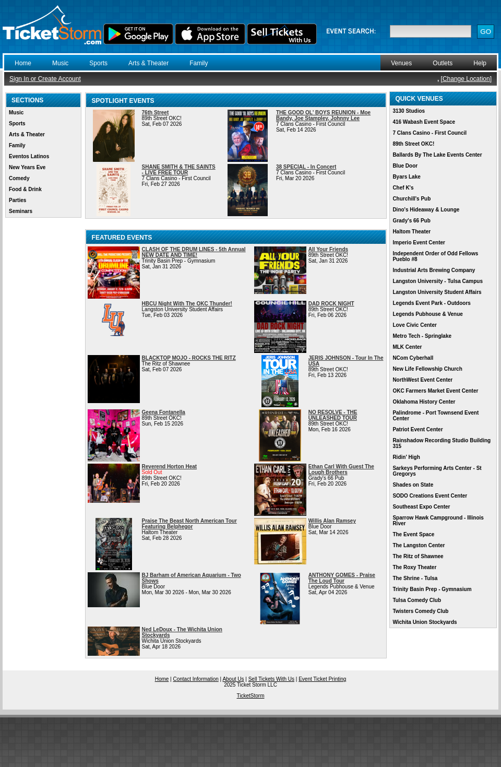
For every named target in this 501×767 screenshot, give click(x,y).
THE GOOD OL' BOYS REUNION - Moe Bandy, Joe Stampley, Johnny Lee (323, 115)
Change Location (466, 78)
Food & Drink (25, 189)
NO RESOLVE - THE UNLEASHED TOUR (332, 415)
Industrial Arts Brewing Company (433, 270)
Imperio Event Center (418, 242)
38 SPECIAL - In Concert (306, 167)
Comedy (19, 178)
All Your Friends (328, 249)
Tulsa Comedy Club (416, 600)
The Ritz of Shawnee (417, 556)
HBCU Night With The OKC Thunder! (187, 303)
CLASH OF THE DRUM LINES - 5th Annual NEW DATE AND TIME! (194, 252)
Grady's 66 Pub (411, 220)
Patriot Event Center (417, 429)
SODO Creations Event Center (429, 496)
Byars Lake (406, 177)
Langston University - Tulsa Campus (437, 281)
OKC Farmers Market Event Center (435, 391)
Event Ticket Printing (322, 679)
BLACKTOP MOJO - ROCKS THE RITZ (189, 358)
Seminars (20, 211)
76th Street (155, 112)
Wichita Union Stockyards (424, 622)
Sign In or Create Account (45, 78)
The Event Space (413, 534)
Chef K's (402, 188)
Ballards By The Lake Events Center (437, 155)
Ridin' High (406, 457)
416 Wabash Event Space (423, 122)
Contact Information (196, 679)
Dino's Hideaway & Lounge (425, 210)
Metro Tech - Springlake (421, 336)
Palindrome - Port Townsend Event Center (435, 415)
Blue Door (405, 166)
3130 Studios (408, 111)
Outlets (442, 63)
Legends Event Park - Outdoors (431, 303)
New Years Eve (27, 167)
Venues (401, 63)
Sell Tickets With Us (271, 679)
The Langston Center (418, 545)
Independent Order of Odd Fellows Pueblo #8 (435, 256)
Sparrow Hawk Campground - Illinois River (437, 520)
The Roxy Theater (414, 567)
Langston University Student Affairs (436, 292)
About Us (233, 679)
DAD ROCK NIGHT (331, 303)
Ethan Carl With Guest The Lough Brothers (341, 469)
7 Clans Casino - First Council (429, 133)
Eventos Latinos (29, 156)
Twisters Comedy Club (420, 611)
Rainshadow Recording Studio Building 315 (441, 443)
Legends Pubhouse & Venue (427, 314)
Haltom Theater (411, 231)
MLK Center (407, 347)
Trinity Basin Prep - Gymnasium (431, 589)
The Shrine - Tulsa (414, 578)
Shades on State (412, 485)
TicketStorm (251, 696)
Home (23, 63)
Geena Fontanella (163, 412)
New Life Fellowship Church (427, 369)
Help (479, 63)
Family (198, 63)
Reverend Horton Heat (169, 466)
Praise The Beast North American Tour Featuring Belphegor (189, 523)
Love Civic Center (414, 325)
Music (60, 63)
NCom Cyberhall (412, 358)
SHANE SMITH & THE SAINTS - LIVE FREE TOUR (179, 169)
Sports (98, 63)
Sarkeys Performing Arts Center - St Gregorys (436, 471)
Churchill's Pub (411, 199)
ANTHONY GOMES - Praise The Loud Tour (341, 578)
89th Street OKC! (413, 144)
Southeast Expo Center (421, 507)
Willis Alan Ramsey (332, 521)
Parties (17, 200)
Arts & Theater (148, 63)
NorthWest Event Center (422, 380)
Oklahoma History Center (423, 402)
